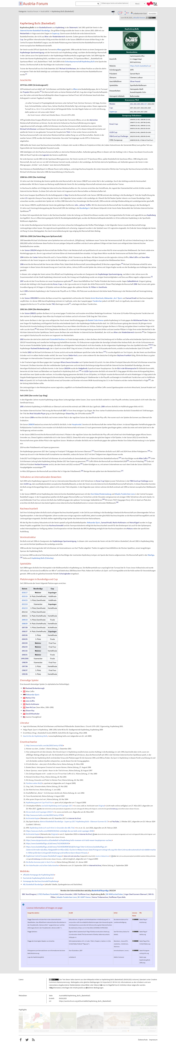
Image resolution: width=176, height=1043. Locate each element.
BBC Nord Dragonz (29, 894)
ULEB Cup (113, 132)
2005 (21, 406)
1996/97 (25, 670)
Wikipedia (90, 979)
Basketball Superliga (100, 890)
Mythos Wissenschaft (41, 1031)
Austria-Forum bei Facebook (21, 1040)
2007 (64, 410)
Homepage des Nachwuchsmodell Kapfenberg (40, 881)
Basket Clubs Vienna (95, 320)
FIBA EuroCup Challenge (118, 136)
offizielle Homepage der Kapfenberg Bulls (38, 875)
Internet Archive (74, 818)
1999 (26, 291)
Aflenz (59, 49)
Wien (46, 36)
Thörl (68, 132)
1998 (135, 284)
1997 (21, 281)
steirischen (93, 120)
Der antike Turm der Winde (93, 1031)
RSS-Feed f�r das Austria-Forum (33, 1040)
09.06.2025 (128, 979)
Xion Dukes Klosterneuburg (101, 494)
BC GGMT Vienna (84, 897)
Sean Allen (146, 257)
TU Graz (152, 4)
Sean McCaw (31, 707)
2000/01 (25, 655)
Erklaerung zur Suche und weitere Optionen (114, 3)
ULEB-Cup (88, 371)
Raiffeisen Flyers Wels (117, 897)
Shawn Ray (70, 413)
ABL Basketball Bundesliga (33, 884)
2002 (135, 104)
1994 (21, 257)
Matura (130, 528)
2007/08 (25, 627)
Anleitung (114, 809)
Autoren (135, 979)
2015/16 (25, 596)
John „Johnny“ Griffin (82, 205)
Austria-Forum (35, 3)
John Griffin (30, 701)
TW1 (53, 304)
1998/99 (25, 662)
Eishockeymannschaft (80, 61)
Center (35, 257)
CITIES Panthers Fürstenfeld (48, 894)
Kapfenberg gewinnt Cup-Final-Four (39, 802)
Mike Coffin (133, 257)
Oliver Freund (135, 81)
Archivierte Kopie (32, 818)
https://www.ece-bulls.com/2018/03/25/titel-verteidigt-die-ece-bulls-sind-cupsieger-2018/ (60, 831)
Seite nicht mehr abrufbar (72, 856)
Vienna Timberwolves (100, 897)
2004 (142, 104)
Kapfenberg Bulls (98, 894)
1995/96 (25, 674)
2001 (131, 104)
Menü (137, 3)
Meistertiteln (25, 33)
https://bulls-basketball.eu (140, 66)
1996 (21, 264)
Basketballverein (45, 27)
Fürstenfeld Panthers (57, 339)
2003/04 (67, 368)
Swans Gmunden (66, 894)
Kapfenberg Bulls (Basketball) (112, 979)
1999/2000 (24, 658)
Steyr (66, 195)
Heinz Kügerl (134, 522)
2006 (103, 406)
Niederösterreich (59, 36)
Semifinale (103, 287)
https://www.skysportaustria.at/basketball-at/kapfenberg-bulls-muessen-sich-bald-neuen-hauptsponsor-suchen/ (69, 840)
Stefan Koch (72, 355)
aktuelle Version (139, 17)
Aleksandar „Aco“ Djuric (113, 298)
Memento (44, 818)
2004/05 (25, 639)
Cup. (22, 39)
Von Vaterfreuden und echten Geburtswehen (42, 865)
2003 (138, 104)
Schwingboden (65, 573)
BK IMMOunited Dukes (114, 894)
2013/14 (25, 604)
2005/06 (25, 635)
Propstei (26, 92)
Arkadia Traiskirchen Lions (125, 494)
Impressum (153, 1039)
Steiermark (73, 27)
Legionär (45, 155)
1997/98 (25, 666)
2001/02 (25, 651)
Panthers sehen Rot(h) (34, 783)
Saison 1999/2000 (31, 298)
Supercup (113, 111)
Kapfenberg (59, 27)
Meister (112, 104)
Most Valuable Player (38, 413)
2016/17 (25, 592)
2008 (32, 417)
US (26, 198)
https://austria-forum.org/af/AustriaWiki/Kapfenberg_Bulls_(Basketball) (85, 1001)
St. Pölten (92, 287)
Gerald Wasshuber (32, 714)
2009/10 (25, 620)
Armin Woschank (97, 298)
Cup (110, 108)
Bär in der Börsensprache (126, 368)
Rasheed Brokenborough (40, 348)
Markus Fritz (30, 698)
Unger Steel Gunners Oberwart (135, 894)
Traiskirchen (97, 301)
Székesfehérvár (132, 281)
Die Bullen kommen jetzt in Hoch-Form (40, 862)
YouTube (115, 821)
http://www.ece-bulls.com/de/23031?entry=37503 (44, 745)
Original (102, 805)
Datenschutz (143, 1039)
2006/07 (25, 631)
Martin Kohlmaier (119, 522)
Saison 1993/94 (30, 250)
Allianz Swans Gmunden (69, 362)
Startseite (21, 4)
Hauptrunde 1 (77, 424)
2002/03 (25, 647)
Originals (54, 834)
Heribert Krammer (41, 464)
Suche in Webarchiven (102, 856)
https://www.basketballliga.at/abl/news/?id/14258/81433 (47, 843)
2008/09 (31, 424)
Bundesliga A (84, 208)
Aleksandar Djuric (93, 522)
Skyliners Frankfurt (124, 355)
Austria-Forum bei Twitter (27, 1040)
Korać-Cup (113, 124)
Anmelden (152, 13)
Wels (22, 380)
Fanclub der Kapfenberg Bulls (38, 878)
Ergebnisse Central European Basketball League (44, 856)
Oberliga (151, 555)
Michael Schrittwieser (68, 68)
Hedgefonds (82, 368)
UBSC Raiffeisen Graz (81, 894)
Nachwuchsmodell (56, 525)
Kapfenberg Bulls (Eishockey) (43, 558)
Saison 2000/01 (30, 313)
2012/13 (25, 608)
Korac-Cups (57, 284)
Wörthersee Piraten (140, 320)
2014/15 (25, 600)
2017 (145, 104)
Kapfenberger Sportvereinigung (32, 52)
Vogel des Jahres (70, 1031)
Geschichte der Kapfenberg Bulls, (35, 736)
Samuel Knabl (131, 298)
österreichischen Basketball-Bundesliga (35, 30)
